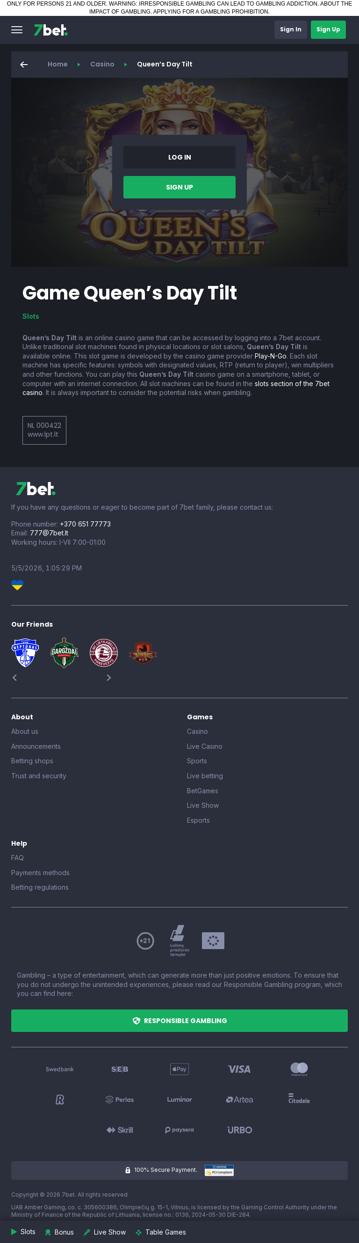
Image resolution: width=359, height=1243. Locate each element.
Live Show (203, 805)
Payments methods (40, 873)
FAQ (17, 858)
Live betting (205, 776)
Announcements (36, 746)
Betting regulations (40, 887)
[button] (16, 30)
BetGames (202, 791)
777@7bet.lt (49, 533)
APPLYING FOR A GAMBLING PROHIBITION (210, 11)
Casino (102, 64)
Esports (198, 820)
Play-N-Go (271, 356)
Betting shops (32, 761)
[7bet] (51, 30)
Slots (30, 316)
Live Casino (205, 746)
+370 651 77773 (85, 524)
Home (58, 64)
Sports (197, 761)
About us (24, 731)
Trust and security (38, 776)
